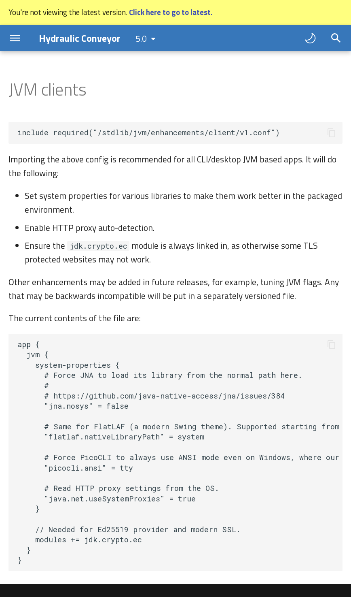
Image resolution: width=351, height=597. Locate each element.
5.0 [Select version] (141, 38)
